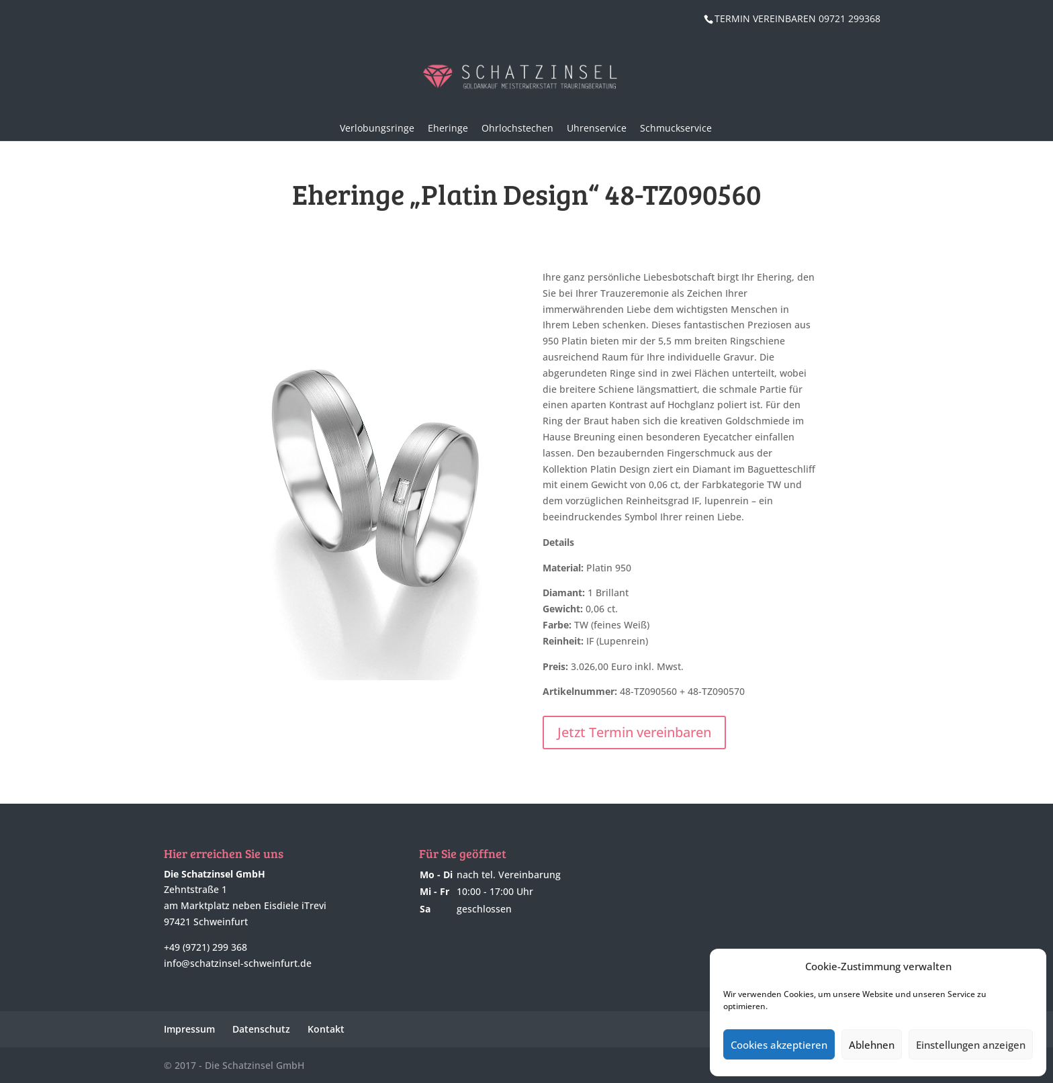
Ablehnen (872, 1044)
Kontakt (326, 1029)
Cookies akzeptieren (779, 1044)
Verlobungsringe (377, 128)
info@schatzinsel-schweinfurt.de (238, 963)
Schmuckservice (676, 128)
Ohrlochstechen (517, 128)
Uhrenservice (597, 128)
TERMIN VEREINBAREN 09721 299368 (797, 18)
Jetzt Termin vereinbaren (634, 732)
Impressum (189, 1029)
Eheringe (448, 128)
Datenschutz (261, 1029)
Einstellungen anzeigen (970, 1044)
